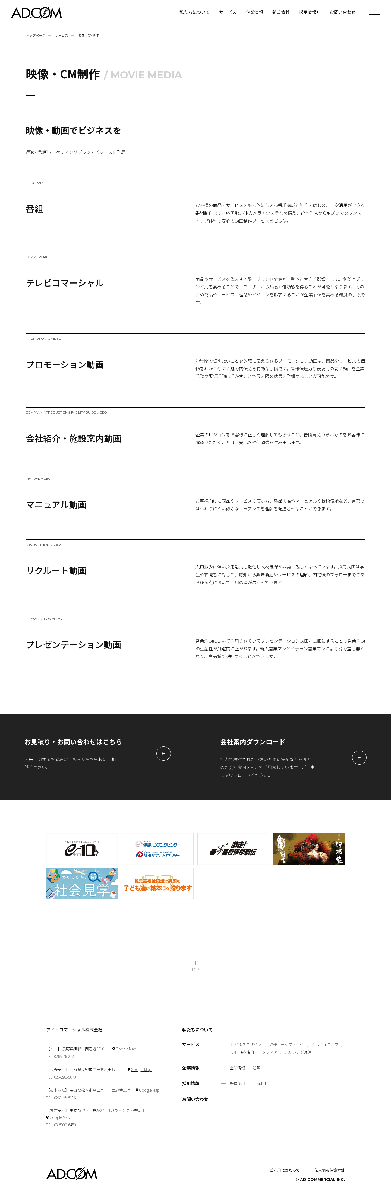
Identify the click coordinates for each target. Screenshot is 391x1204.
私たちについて (194, 12)
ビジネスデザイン (246, 1044)
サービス (228, 12)
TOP (195, 969)
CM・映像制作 (243, 1052)
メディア (270, 1052)
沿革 (256, 1067)
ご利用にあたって (285, 1170)
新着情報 (281, 12)
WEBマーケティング (287, 1044)
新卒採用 (237, 1083)
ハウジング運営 (298, 1052)
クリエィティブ (325, 1044)
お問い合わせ (343, 12)
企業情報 (254, 12)
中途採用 (261, 1083)
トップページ (35, 35)
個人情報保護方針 (329, 1170)
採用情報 (191, 1083)
